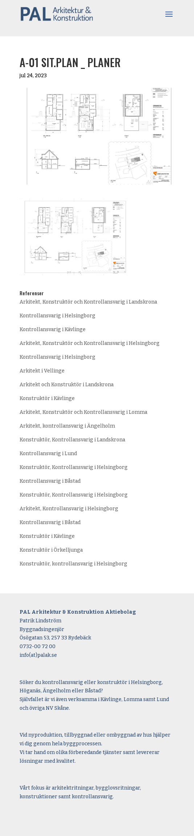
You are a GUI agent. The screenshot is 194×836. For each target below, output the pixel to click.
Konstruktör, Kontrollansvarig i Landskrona (72, 440)
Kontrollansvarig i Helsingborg (57, 316)
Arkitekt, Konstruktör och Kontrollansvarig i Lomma (83, 412)
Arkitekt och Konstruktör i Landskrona (66, 385)
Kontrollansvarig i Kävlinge (53, 329)
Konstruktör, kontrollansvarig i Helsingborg (73, 564)
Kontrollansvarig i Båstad (50, 481)
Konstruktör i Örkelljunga (51, 550)
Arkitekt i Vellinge (42, 371)
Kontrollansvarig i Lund (48, 453)
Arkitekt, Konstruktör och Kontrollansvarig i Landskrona (88, 302)
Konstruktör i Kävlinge (47, 398)
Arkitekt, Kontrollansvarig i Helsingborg (69, 509)
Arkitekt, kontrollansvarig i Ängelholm (67, 426)
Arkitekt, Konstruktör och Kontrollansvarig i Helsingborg (90, 343)
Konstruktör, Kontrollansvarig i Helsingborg (74, 467)
